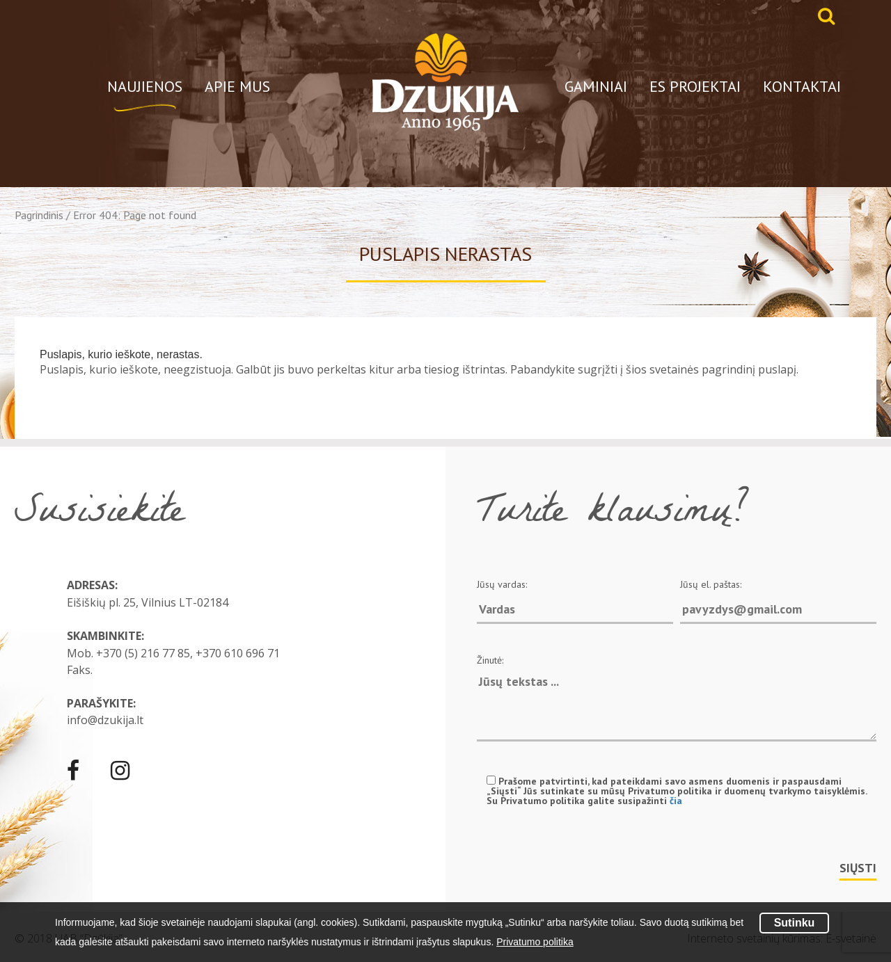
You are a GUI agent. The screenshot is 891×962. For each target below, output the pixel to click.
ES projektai (695, 86)
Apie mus (237, 86)
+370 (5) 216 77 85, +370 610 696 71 (188, 653)
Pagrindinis (39, 215)
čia (676, 800)
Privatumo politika (535, 941)
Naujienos (144, 86)
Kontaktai (802, 86)
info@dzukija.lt (105, 720)
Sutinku (794, 923)
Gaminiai (596, 86)
